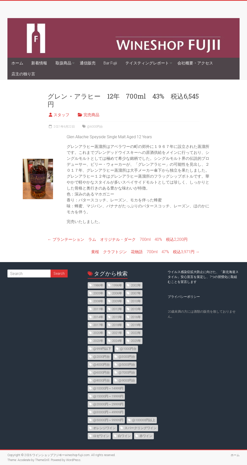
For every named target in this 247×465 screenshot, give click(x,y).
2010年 (136, 301)
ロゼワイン (101, 436)
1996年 (117, 285)
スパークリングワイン (140, 428)
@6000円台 (95, 126)
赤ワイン (145, 436)
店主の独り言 (23, 74)
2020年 (98, 333)
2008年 (98, 301)
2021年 (117, 333)
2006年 (117, 293)
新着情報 (39, 63)
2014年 (98, 317)
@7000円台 (126, 372)
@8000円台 (101, 380)
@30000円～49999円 (108, 412)
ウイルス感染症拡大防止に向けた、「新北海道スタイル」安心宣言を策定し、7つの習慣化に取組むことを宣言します (203, 277)
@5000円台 (126, 364)
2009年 (117, 301)
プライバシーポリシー (184, 297)
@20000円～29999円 (108, 404)
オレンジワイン (104, 428)
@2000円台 (101, 356)
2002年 (136, 285)
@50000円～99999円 (108, 420)
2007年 (136, 293)
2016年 (136, 317)
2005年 (98, 293)
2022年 (136, 333)
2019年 (136, 325)
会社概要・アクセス (195, 63)
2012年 (117, 309)
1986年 (98, 285)
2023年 (98, 341)
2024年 (117, 341)
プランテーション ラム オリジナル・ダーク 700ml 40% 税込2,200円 (118, 239)
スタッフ (61, 114)
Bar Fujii (110, 63)
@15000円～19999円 (108, 396)
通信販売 (88, 63)
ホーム (17, 63)
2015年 (117, 317)
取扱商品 (63, 63)
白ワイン (124, 436)
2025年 (136, 341)
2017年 (98, 325)
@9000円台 (126, 380)
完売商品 (91, 114)
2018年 (117, 325)
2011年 (98, 309)
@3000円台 (126, 356)
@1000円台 (128, 349)
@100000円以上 (143, 420)
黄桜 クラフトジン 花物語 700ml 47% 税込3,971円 (145, 251)
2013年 (136, 309)
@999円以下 (102, 349)
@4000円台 (101, 364)
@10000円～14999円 (108, 388)
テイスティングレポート (147, 63)
